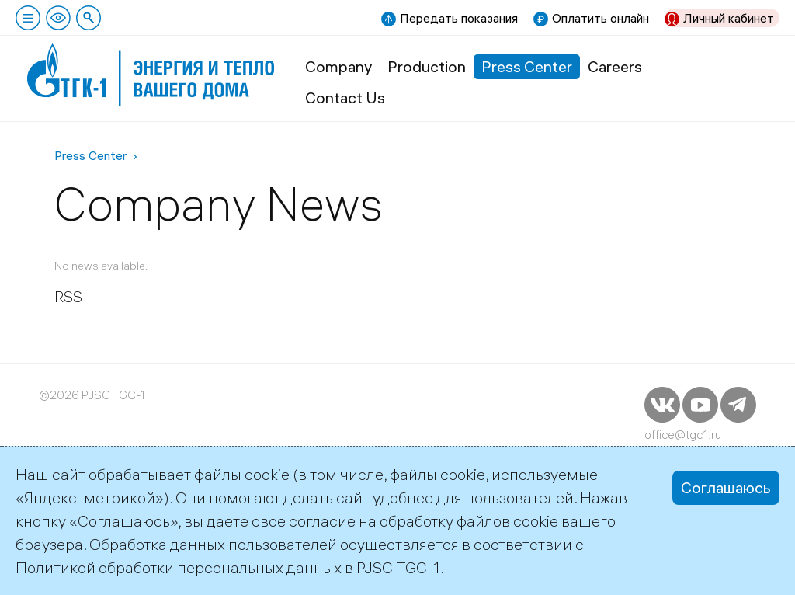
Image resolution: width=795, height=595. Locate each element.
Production (426, 66)
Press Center (526, 66)
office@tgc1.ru (682, 434)
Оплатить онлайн (600, 18)
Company (338, 66)
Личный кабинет (728, 18)
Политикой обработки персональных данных (179, 567)
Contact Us (345, 97)
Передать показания (459, 18)
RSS (68, 296)
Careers (615, 66)
